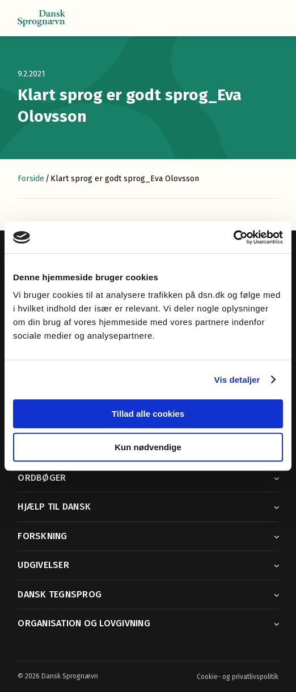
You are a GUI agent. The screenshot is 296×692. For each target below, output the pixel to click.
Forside (31, 178)
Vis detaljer (237, 380)
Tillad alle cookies (148, 413)
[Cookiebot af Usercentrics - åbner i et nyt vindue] (233, 237)
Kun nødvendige (148, 447)
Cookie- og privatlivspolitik (237, 677)
